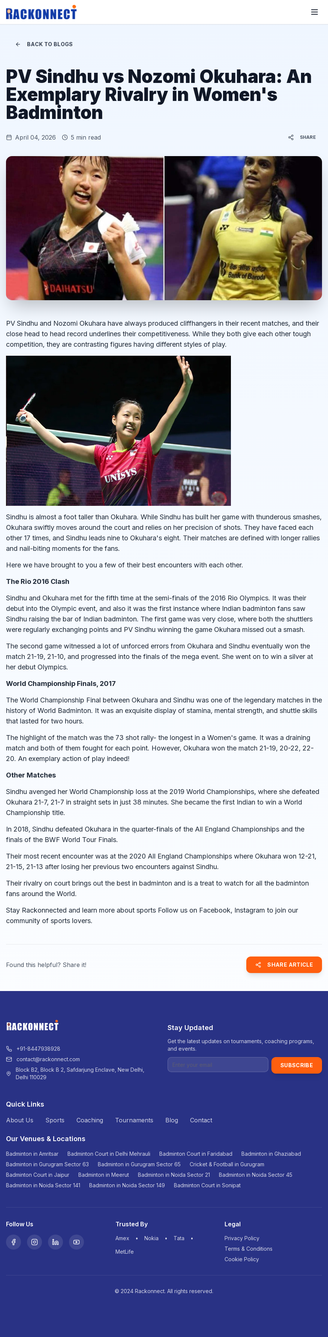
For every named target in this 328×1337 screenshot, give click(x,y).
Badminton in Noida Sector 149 (127, 1185)
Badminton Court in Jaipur (37, 1175)
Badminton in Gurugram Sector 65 (139, 1164)
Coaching (89, 1120)
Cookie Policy (242, 1259)
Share (302, 137)
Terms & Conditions (249, 1248)
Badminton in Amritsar (32, 1154)
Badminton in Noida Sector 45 (255, 1175)
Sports (54, 1120)
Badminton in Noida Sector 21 (174, 1175)
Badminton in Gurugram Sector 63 (47, 1164)
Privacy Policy (242, 1238)
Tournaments (134, 1120)
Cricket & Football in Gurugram (227, 1164)
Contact (201, 1120)
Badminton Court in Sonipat (207, 1185)
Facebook (215, 910)
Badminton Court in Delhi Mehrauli (108, 1154)
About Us (19, 1120)
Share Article (284, 964)
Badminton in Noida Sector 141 (43, 1185)
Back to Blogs (44, 44)
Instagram (249, 910)
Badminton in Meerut (103, 1175)
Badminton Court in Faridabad (195, 1154)
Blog (171, 1120)
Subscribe (296, 1065)
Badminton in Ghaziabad (271, 1154)
